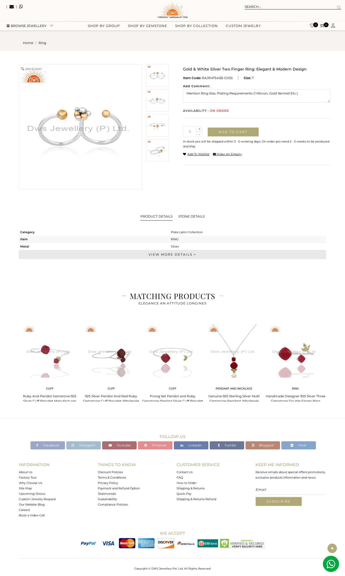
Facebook (47, 445)
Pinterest (155, 445)
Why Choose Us (30, 483)
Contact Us (184, 472)
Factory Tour (28, 477)
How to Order (186, 483)
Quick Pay (184, 494)
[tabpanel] (49, 361)
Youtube (119, 445)
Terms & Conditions (112, 477)
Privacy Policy (108, 483)
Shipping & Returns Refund (196, 499)
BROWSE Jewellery (27, 27)
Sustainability (107, 499)
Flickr (299, 445)
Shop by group (104, 27)
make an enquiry (227, 154)
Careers (24, 510)
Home (28, 43)
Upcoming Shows (32, 494)
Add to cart (233, 132)
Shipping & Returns (191, 488)
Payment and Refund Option (119, 488)
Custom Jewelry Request (37, 499)
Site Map (25, 488)
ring (42, 43)
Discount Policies (110, 472)
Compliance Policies (113, 504)
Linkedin (191, 445)
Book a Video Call (32, 515)
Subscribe (279, 501)
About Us (25, 472)
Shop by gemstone (147, 27)
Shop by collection (196, 27)
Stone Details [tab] (191, 216)
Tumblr (227, 445)
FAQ (180, 477)
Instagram (83, 445)
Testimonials (107, 494)
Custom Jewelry (243, 27)
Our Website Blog (32, 504)
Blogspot (263, 445)
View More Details (172, 254)
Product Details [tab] (156, 216)
